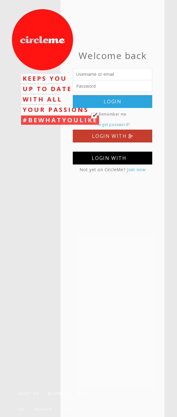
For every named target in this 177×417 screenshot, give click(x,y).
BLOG (84, 393)
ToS (65, 409)
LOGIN (112, 101)
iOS (21, 409)
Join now (136, 169)
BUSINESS (58, 393)
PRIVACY (43, 409)
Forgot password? (112, 124)
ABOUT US (28, 393)
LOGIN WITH (112, 136)
